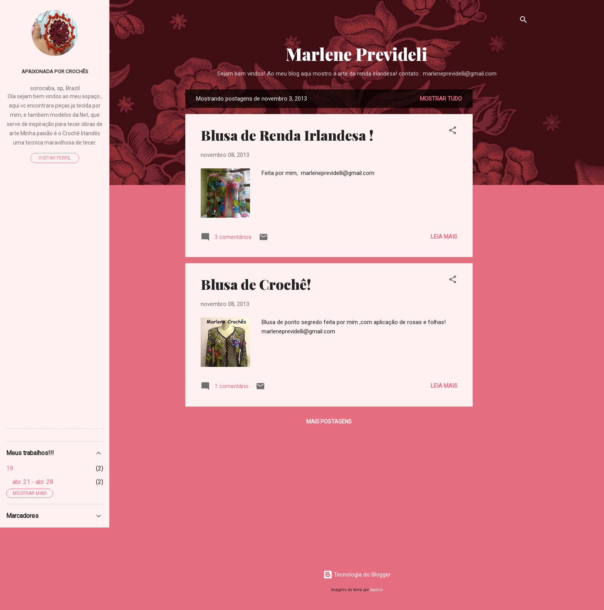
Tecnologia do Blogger (357, 574)
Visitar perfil (55, 158)
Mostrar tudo (441, 98)
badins (376, 589)
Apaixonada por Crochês (55, 71)
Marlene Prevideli (357, 53)
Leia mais (444, 236)
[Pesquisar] (523, 21)
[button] (452, 132)
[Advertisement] (503, 205)
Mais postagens (329, 421)
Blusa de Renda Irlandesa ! (287, 135)
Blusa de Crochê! (256, 284)
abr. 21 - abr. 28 (32, 482)
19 (9, 468)
